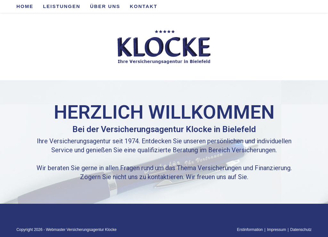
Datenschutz (301, 229)
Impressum (276, 229)
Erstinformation (250, 229)
